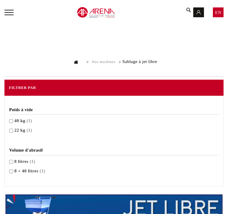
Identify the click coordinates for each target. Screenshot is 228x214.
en (218, 12)
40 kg (23, 120)
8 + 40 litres (29, 171)
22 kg (23, 130)
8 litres (24, 161)
